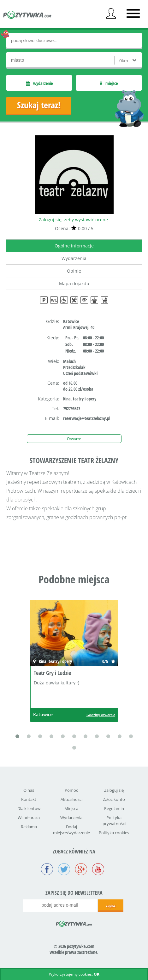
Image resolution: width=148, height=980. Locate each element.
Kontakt (28, 799)
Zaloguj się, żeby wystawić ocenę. (74, 220)
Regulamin (114, 808)
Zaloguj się (114, 790)
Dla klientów (28, 808)
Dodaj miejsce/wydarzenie (71, 830)
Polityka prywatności (114, 820)
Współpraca (29, 817)
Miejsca (71, 808)
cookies (85, 974)
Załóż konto (114, 799)
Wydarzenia (74, 258)
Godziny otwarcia (100, 714)
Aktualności (71, 799)
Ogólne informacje (74, 246)
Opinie (74, 271)
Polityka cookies (114, 833)
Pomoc (71, 790)
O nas (28, 790)
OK (96, 974)
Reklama (29, 827)
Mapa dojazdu (74, 283)
